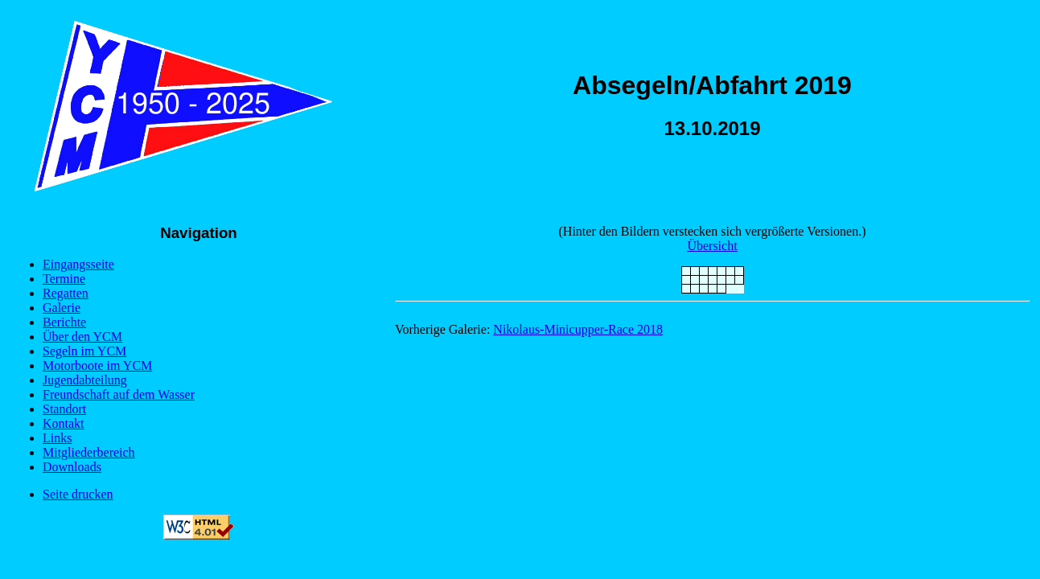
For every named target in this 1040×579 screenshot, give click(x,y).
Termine (64, 278)
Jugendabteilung (85, 380)
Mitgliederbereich (89, 452)
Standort (64, 409)
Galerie (61, 307)
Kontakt (63, 423)
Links (57, 438)
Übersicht (712, 246)
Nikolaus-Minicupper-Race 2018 (578, 329)
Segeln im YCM (84, 351)
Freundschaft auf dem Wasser (119, 394)
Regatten (65, 293)
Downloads (72, 467)
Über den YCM (82, 336)
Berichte (64, 322)
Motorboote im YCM (97, 365)
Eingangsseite (78, 264)
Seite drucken (78, 494)
